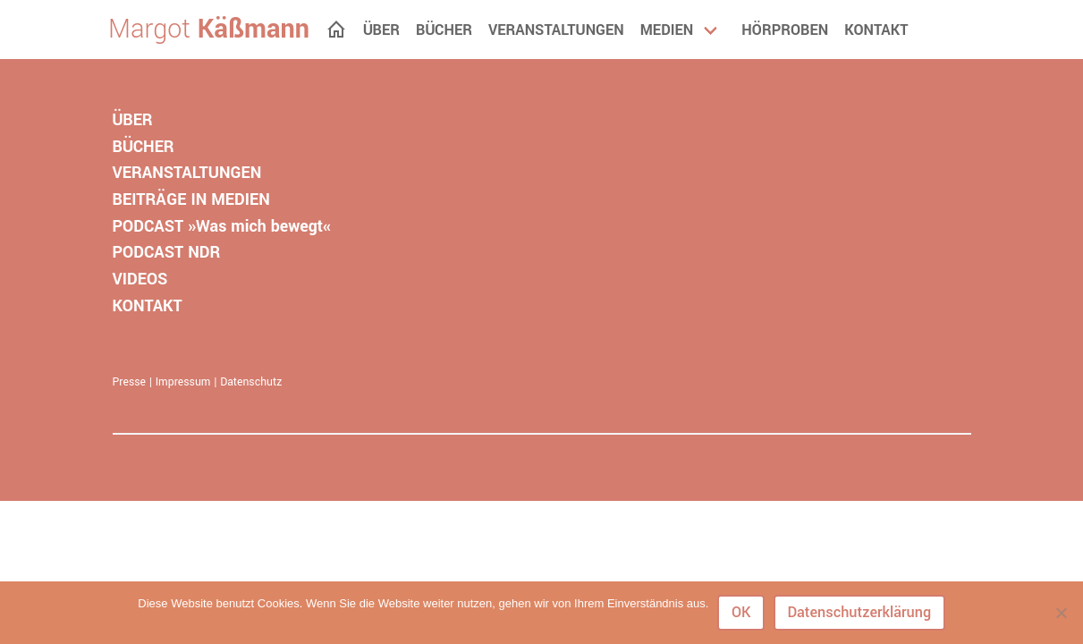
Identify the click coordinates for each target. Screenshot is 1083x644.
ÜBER (133, 119)
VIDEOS (140, 279)
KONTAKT (147, 306)
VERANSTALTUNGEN (187, 172)
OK (741, 612)
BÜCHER (143, 146)
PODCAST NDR (167, 252)
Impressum (183, 382)
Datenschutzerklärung (859, 612)
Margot (208, 29)
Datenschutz (251, 382)
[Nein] (1061, 613)
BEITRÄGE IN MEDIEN (191, 199)
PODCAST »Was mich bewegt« (222, 226)
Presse (130, 382)
